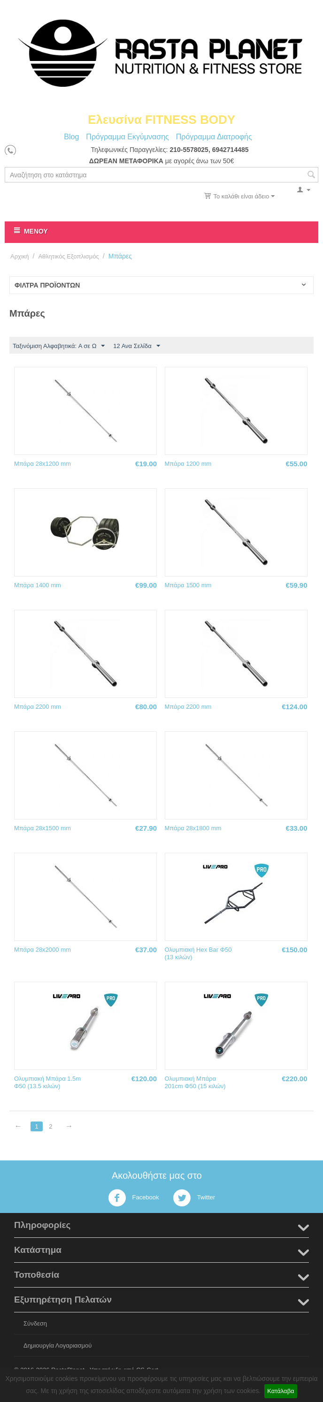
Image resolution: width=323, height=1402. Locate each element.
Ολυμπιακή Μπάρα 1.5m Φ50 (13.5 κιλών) (47, 1082)
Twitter (194, 1198)
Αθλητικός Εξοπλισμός (68, 256)
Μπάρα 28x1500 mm (42, 828)
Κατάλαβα (280, 1390)
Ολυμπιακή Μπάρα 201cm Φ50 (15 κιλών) (195, 1082)
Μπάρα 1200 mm (188, 463)
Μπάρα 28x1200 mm (42, 463)
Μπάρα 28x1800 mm (193, 828)
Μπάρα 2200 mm (37, 706)
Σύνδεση (35, 1323)
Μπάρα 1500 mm (188, 585)
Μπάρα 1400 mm (37, 585)
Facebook (133, 1198)
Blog (71, 137)
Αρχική (19, 256)
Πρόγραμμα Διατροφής (214, 137)
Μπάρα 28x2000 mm (42, 949)
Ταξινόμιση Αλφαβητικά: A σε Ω (59, 346)
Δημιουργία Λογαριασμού (57, 1345)
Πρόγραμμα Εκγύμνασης (127, 137)
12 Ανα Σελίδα (136, 346)
